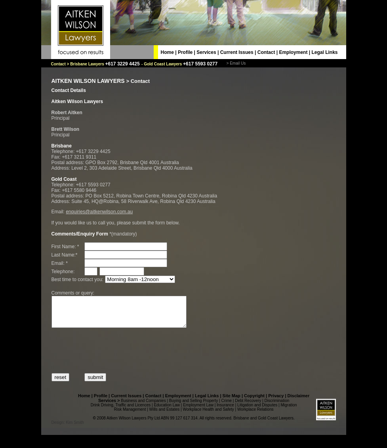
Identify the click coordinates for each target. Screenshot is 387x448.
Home (167, 52)
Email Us (238, 63)
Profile (185, 52)
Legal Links (324, 52)
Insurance (225, 411)
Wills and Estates (164, 415)
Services (206, 52)
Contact (266, 52)
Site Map (231, 401)
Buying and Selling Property (193, 406)
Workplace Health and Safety (208, 415)
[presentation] (111, 356)
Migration (288, 411)
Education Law (167, 411)
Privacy (276, 401)
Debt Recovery (248, 406)
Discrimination (277, 406)
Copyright (254, 401)
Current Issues (237, 52)
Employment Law (198, 411)
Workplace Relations (255, 415)
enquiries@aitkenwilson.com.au (99, 211)
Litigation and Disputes (257, 411)
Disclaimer (299, 401)
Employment (293, 52)
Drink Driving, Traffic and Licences (121, 411)
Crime (226, 406)
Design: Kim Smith (67, 428)
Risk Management (130, 415)
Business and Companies (143, 406)
